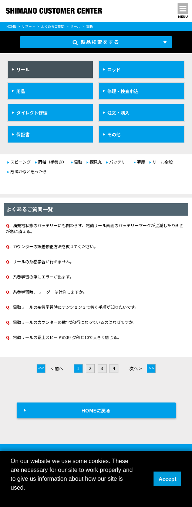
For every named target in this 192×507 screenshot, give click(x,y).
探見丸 (96, 162)
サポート (28, 26)
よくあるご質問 (52, 26)
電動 (78, 162)
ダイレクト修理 (31, 112)
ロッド (114, 69)
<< (41, 368)
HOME (11, 26)
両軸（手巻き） (52, 162)
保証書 (23, 134)
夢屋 (141, 162)
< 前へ (56, 368)
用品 (20, 91)
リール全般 (162, 162)
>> (151, 368)
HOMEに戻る (96, 410)
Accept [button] (167, 479)
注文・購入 (118, 112)
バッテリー (119, 162)
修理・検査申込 (122, 91)
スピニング (20, 162)
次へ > (135, 368)
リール (75, 26)
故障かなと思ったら (28, 171)
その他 (114, 134)
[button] (12, 497)
